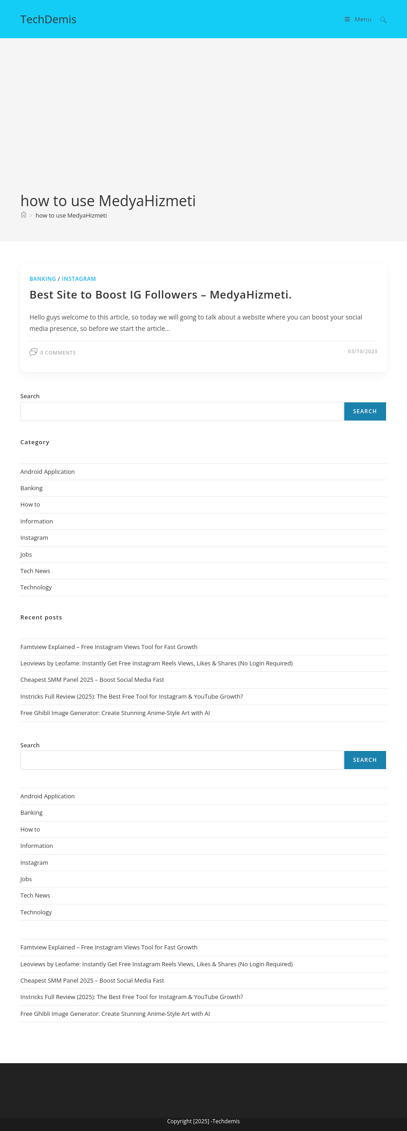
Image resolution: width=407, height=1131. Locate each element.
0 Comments (58, 352)
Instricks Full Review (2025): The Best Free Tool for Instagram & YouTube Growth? (131, 696)
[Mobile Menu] (359, 19)
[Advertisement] (203, 122)
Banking (43, 279)
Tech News (35, 571)
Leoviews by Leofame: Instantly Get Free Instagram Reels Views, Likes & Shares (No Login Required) (156, 663)
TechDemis (48, 18)
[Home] (23, 215)
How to (30, 504)
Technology (36, 587)
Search (365, 411)
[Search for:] (380, 19)
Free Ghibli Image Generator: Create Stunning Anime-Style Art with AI (115, 713)
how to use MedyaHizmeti (71, 215)
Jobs (26, 554)
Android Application (47, 471)
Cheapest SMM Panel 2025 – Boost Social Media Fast (92, 679)
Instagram (79, 279)
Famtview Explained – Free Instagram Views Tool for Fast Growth (109, 647)
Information (36, 521)
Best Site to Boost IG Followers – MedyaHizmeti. (161, 294)
